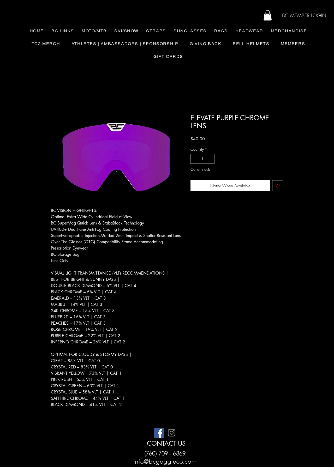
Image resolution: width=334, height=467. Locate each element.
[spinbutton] (202, 158)
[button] (267, 15)
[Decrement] (194, 158)
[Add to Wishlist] (277, 185)
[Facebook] (159, 433)
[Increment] (210, 158)
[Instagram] (171, 433)
